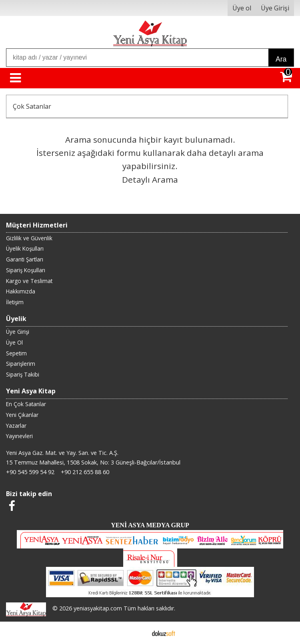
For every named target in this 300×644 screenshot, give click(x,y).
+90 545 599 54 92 (30, 472)
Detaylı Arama (150, 179)
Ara (281, 59)
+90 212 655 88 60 (85, 472)
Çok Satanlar (32, 106)
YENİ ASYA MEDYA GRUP (150, 525)
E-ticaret (137, 632)
